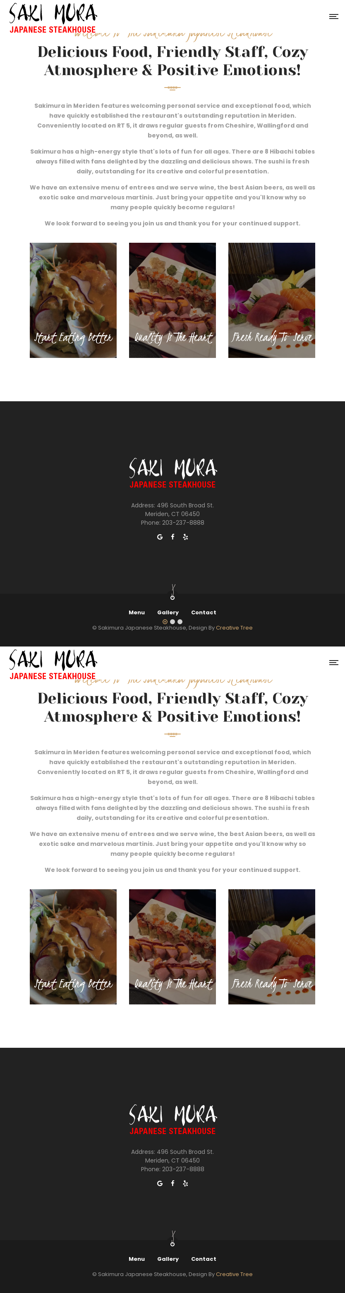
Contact (203, 612)
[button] (165, 622)
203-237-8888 (183, 523)
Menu (137, 612)
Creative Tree (234, 628)
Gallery (168, 612)
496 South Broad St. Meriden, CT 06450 (179, 509)
